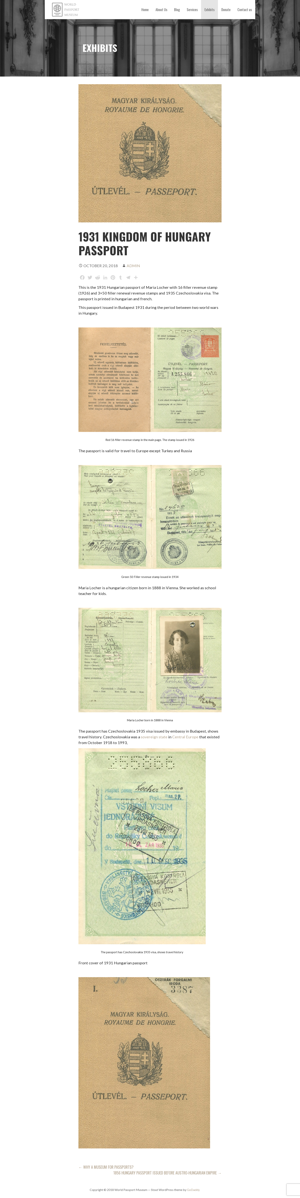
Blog (177, 9)
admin (133, 265)
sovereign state (154, 736)
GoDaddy (193, 1189)
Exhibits (209, 9)
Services (192, 9)
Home (145, 9)
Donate (226, 9)
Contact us (244, 9)
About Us (161, 9)
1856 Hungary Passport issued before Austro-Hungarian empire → (167, 1173)
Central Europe (185, 736)
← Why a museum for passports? (106, 1167)
